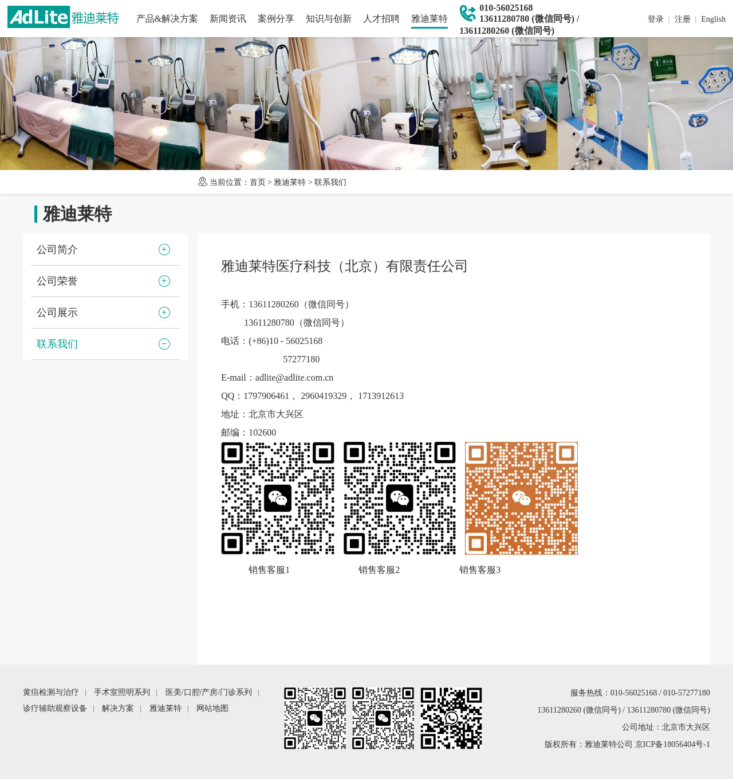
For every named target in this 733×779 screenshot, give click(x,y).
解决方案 (118, 708)
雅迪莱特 (429, 18)
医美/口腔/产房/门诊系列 (209, 692)
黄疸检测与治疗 (51, 692)
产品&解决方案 (167, 18)
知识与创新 (329, 18)
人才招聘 (381, 18)
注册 (683, 19)
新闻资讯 (228, 18)
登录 (656, 19)
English (713, 19)
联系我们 (330, 182)
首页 (258, 182)
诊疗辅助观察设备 (55, 708)
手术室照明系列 (122, 692)
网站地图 (212, 708)
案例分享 (276, 18)
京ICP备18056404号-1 (672, 744)
